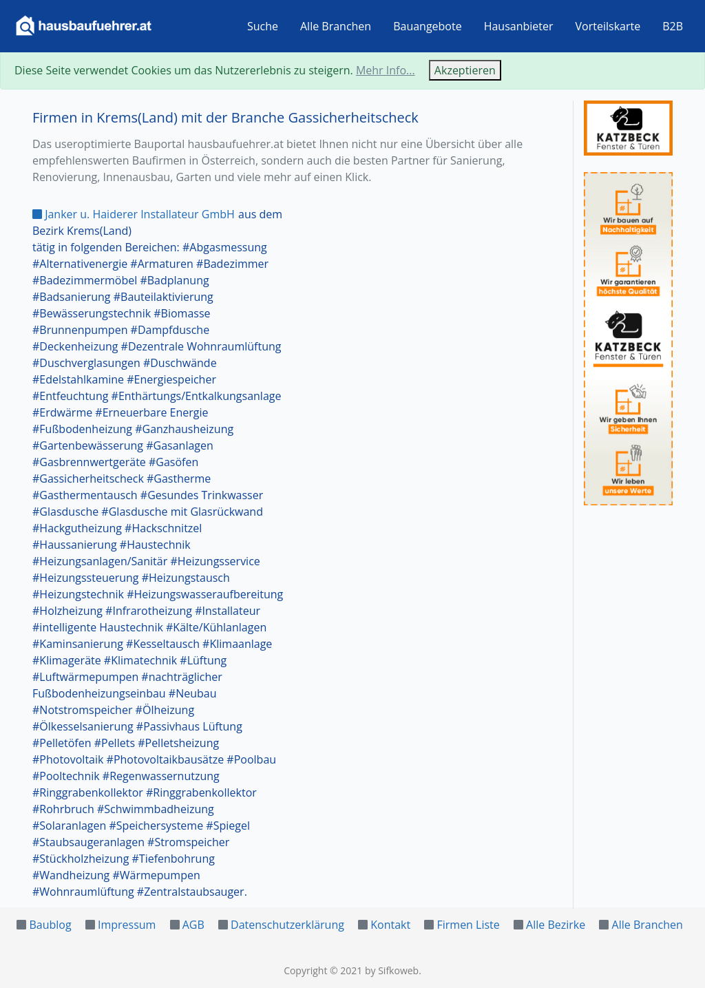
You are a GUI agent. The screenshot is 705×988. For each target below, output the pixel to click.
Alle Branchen (335, 26)
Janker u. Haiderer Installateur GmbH (133, 214)
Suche (262, 26)
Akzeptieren (465, 70)
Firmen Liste (467, 924)
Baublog (50, 924)
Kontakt (390, 924)
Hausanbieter (519, 26)
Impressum (127, 924)
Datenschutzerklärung (287, 924)
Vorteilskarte (608, 26)
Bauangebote (427, 26)
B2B (672, 26)
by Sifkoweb (392, 970)
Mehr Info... (385, 70)
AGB (193, 924)
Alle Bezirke (555, 924)
